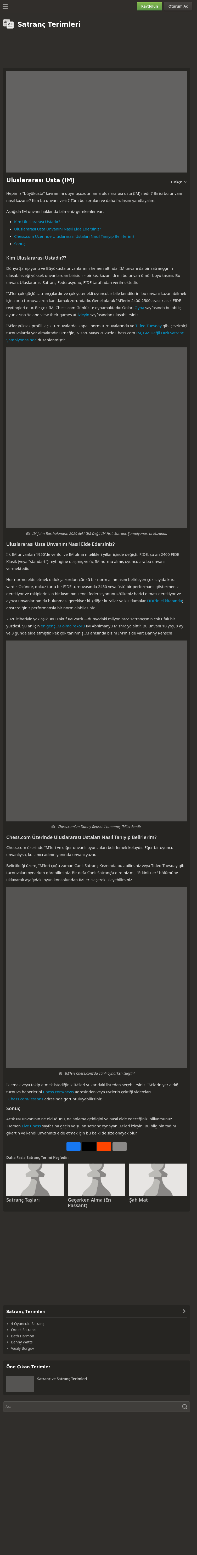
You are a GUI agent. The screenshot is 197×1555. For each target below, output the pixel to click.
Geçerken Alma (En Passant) (89, 1202)
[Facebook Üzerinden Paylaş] (73, 1146)
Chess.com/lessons (25, 1098)
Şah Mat (138, 1200)
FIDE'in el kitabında (164, 600)
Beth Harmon (22, 1335)
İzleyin (83, 314)
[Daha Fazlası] (119, 1146)
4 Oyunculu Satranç (27, 1323)
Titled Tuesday (148, 325)
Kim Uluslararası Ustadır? (37, 221)
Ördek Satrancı (23, 1329)
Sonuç (19, 243)
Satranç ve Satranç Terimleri (62, 1378)
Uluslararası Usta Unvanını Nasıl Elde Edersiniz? (57, 229)
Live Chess (31, 1125)
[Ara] (96, 1406)
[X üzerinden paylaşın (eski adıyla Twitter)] (89, 1146)
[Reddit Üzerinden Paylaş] (104, 1146)
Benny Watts (22, 1341)
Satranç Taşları (23, 1200)
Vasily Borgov (22, 1348)
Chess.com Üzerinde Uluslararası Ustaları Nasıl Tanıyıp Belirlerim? (74, 236)
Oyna (139, 307)
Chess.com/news (58, 1091)
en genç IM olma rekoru (63, 625)
